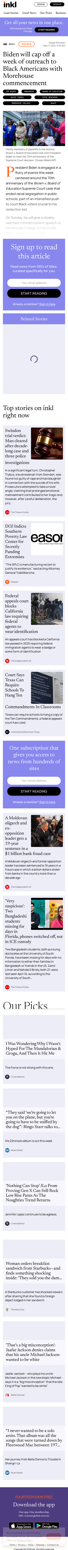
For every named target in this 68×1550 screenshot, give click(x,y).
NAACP (53, 103)
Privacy (21, 1544)
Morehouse (29, 91)
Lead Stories (11, 13)
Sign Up (57, 4)
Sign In (41, 4)
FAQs (30, 1544)
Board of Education (52, 91)
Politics (26, 44)
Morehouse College (21, 103)
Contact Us (53, 1544)
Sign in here (47, 304)
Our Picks (46, 13)
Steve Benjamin (49, 97)
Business (61, 13)
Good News (29, 13)
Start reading (46, 29)
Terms (12, 1544)
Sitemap (40, 1544)
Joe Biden (11, 91)
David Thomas (17, 97)
